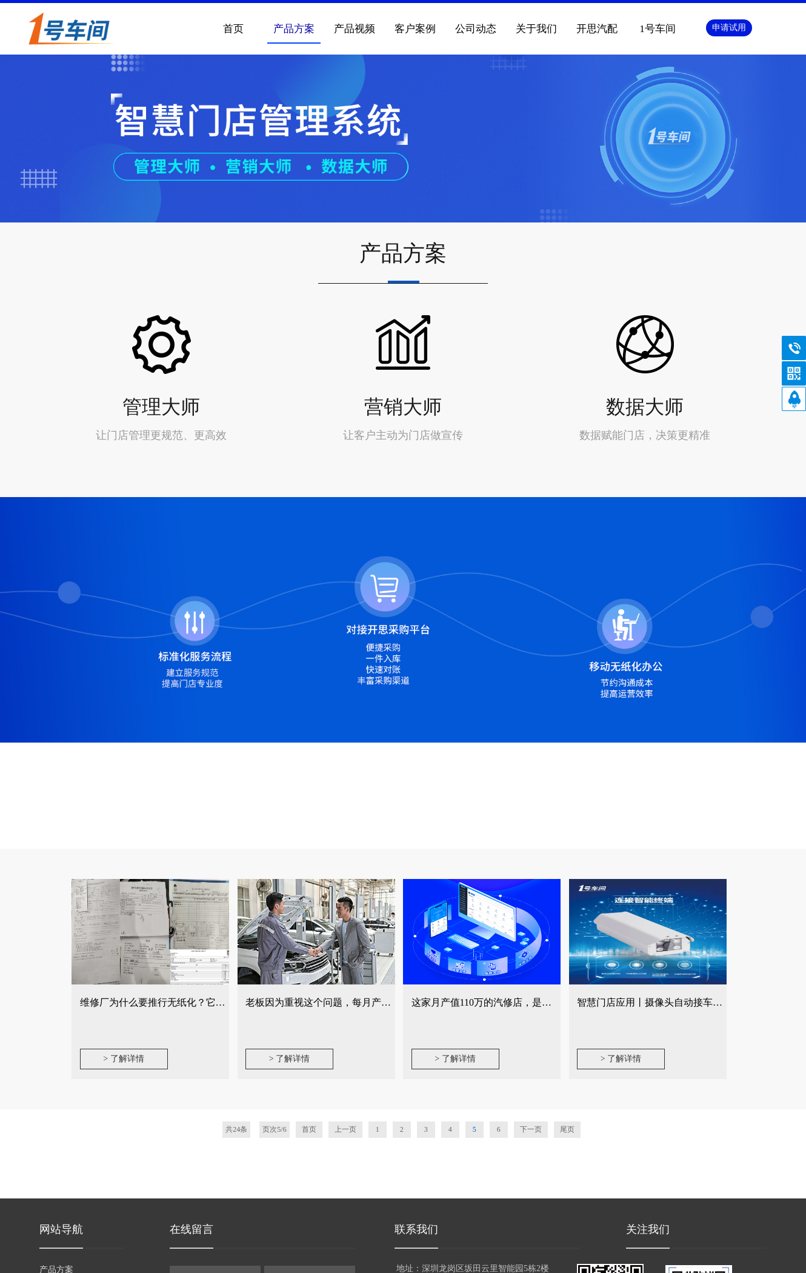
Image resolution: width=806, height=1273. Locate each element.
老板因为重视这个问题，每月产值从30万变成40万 (352, 834)
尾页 (567, 961)
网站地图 (476, 1257)
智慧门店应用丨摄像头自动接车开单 (654, 834)
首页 (309, 961)
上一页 (345, 961)
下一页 (531, 961)
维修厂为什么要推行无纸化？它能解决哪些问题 (182, 834)
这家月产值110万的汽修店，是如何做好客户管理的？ (525, 834)
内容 (262, 1152)
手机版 (435, 1257)
